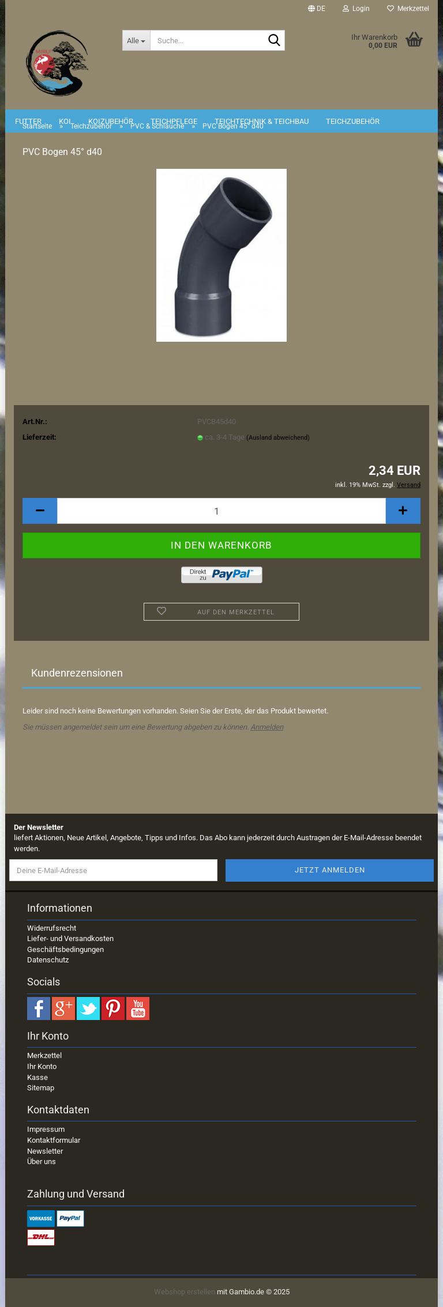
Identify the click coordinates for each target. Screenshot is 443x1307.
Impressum (46, 1129)
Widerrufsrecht (51, 928)
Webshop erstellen (184, 1291)
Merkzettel (408, 9)
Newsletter (45, 1151)
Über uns (41, 1161)
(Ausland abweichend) (278, 437)
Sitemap (40, 1087)
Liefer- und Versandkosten (70, 938)
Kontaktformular (53, 1140)
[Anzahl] (221, 511)
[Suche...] (136, 40)
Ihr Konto (42, 1066)
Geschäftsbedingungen (65, 949)
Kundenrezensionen (77, 673)
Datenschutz (48, 959)
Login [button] (356, 9)
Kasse (37, 1077)
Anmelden (266, 727)
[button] (316, 8)
